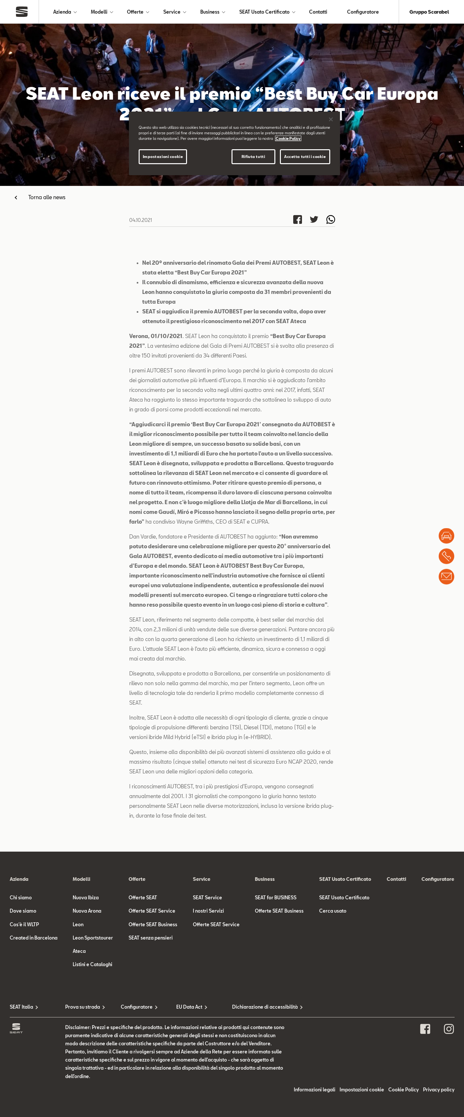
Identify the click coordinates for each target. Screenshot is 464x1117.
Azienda (62, 12)
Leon (78, 924)
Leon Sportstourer (93, 938)
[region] (234, 143)
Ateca (79, 951)
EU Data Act (189, 1007)
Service (172, 12)
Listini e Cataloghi (92, 964)
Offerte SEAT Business (153, 924)
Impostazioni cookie (362, 1089)
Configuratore (363, 12)
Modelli (99, 12)
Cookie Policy (403, 1089)
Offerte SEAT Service (152, 911)
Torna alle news (47, 197)
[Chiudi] (331, 119)
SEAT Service (207, 897)
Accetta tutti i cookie (305, 156)
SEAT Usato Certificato (264, 12)
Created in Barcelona (33, 938)
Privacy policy (439, 1089)
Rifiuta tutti (253, 156)
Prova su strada (82, 1007)
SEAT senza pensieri (151, 938)
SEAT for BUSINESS (275, 897)
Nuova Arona (87, 911)
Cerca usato (332, 911)
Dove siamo (23, 911)
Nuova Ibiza (86, 897)
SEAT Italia (21, 1007)
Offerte (135, 12)
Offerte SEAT (143, 897)
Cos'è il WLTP (24, 924)
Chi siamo (21, 897)
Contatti (318, 12)
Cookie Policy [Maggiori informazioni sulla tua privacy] (288, 138)
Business (209, 12)
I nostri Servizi (208, 911)
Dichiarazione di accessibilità (260, 1007)
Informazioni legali (314, 1089)
